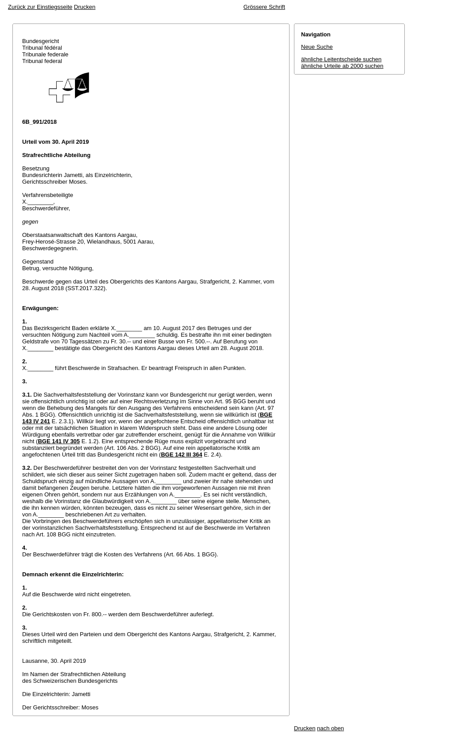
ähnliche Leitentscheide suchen (341, 59)
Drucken (84, 7)
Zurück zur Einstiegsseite (40, 7)
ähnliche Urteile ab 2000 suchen (342, 66)
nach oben (330, 728)
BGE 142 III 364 (181, 454)
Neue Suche (317, 46)
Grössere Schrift (264, 7)
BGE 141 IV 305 (59, 441)
